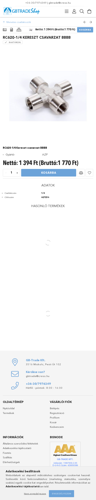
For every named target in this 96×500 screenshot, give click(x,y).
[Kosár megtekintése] (89, 11)
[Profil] (74, 11)
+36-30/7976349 (36, 2)
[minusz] (6, 173)
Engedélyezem (61, 493)
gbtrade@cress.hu (60, 2)
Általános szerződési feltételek (20, 443)
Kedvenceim (57, 426)
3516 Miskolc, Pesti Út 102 (43, 364)
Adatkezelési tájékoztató (17, 448)
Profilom (55, 417)
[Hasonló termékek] (19, 30)
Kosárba (85, 29)
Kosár (53, 422)
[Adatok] (11, 30)
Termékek (8, 412)
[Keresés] (82, 11)
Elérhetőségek (11, 462)
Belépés (54, 408)
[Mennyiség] (11, 173)
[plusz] (17, 173)
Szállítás (7, 457)
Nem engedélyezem (35, 493)
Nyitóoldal (9, 408)
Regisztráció (57, 412)
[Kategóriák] (66, 11)
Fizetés (7, 452)
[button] (81, 173)
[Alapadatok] (4, 30)
